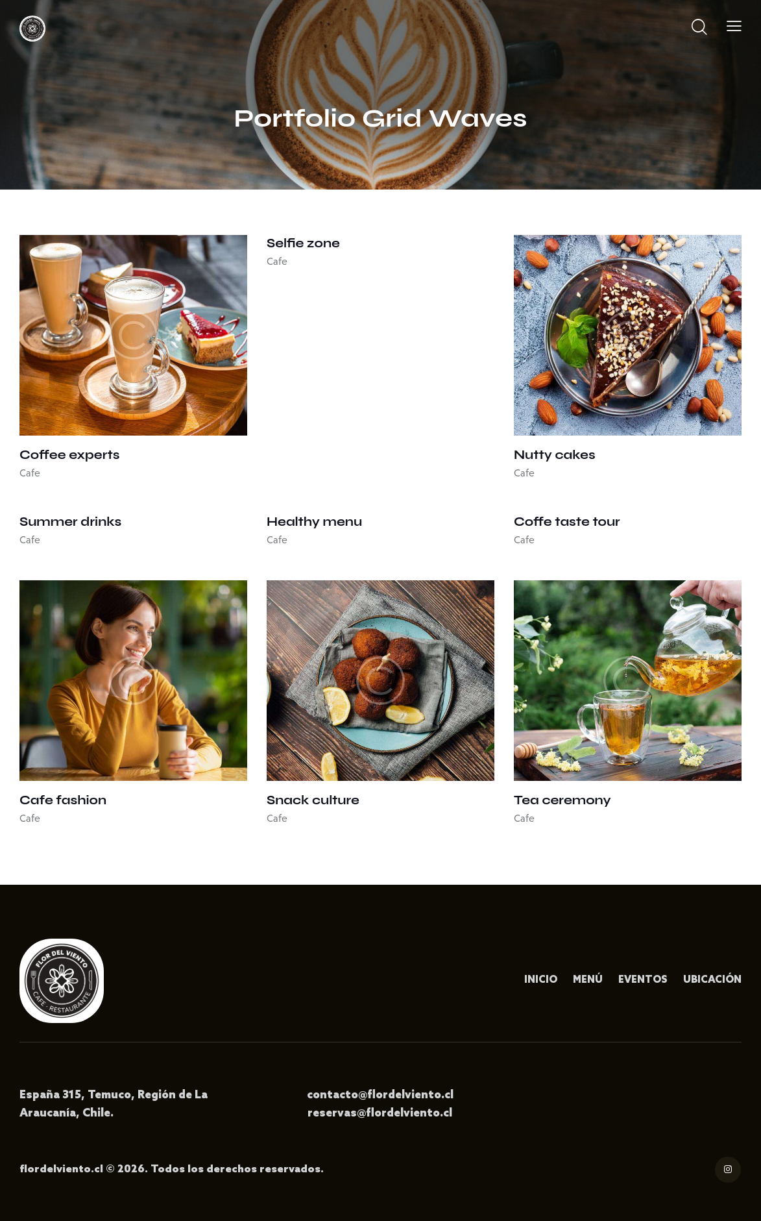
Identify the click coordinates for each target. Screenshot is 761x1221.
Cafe (29, 472)
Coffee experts (69, 454)
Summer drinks (70, 521)
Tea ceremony (562, 800)
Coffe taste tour (567, 521)
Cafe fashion (62, 800)
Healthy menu (314, 521)
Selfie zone (303, 243)
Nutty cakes (555, 454)
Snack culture (313, 800)
